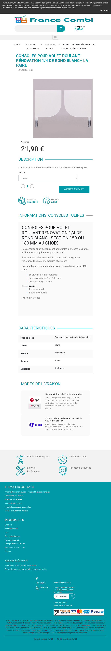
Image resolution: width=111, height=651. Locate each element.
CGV (6, 532)
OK (72, 596)
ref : (17, 70)
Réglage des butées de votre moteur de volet (21, 565)
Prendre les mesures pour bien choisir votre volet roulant (26, 569)
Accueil (17, 44)
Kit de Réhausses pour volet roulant (18, 507)
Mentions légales (11, 529)
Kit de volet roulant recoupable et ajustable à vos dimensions (27, 492)
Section (22, 172)
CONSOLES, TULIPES (50, 46)
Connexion (104, 10)
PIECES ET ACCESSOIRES (32, 46)
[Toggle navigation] (55, 37)
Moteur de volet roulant (13, 503)
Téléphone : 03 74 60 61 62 (15, 548)
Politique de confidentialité (15, 544)
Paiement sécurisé (12, 540)
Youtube (44, 587)
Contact (8, 551)
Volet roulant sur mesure (14, 496)
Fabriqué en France (12, 536)
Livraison (8, 525)
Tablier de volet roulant (13, 499)
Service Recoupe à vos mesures (16, 511)
